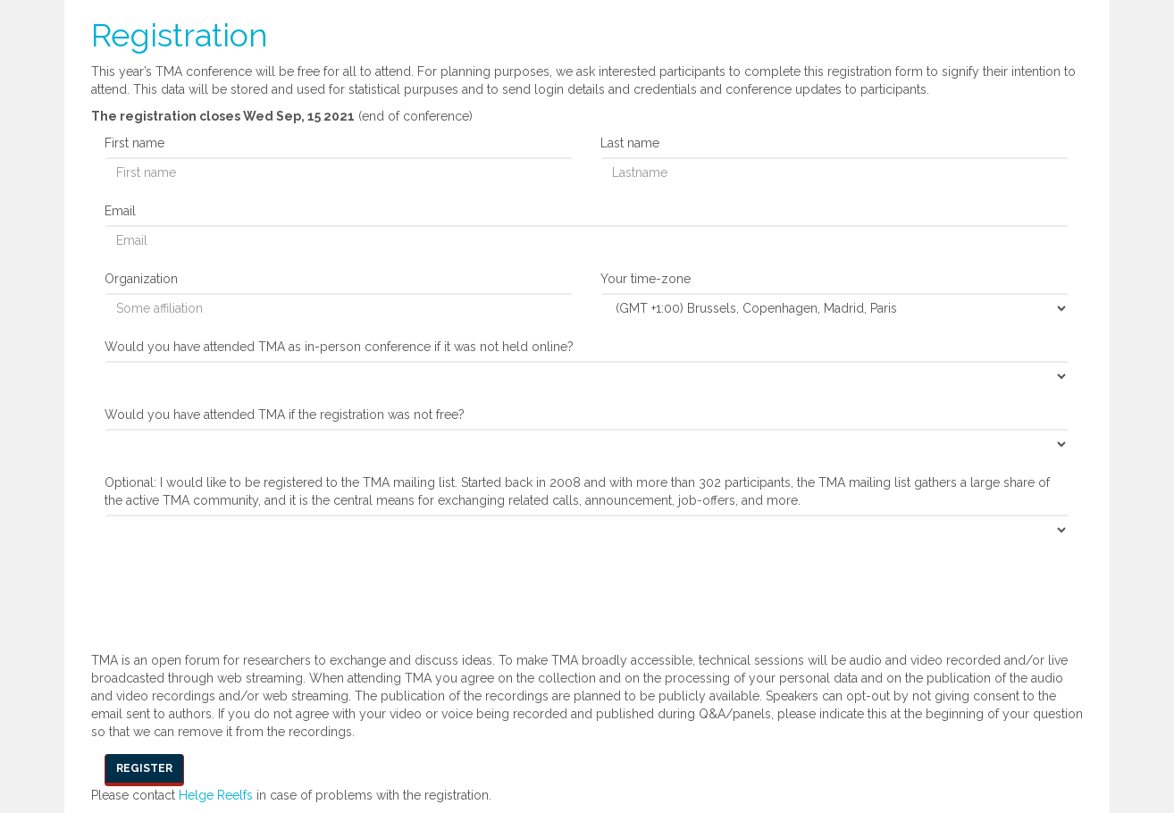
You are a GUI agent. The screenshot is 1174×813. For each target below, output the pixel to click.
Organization (141, 279)
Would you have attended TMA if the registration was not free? (285, 414)
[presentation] (240, 594)
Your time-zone (645, 279)
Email (120, 211)
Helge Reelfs (216, 795)
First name (134, 143)
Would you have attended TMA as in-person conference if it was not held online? (339, 346)
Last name (629, 143)
